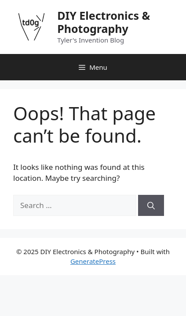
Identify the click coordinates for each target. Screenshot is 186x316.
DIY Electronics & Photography (103, 22)
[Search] (151, 205)
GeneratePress (93, 261)
